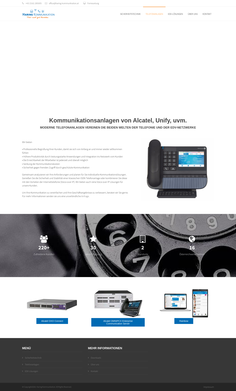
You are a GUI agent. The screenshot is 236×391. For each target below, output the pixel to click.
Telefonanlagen (154, 13)
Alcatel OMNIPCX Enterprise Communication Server (118, 322)
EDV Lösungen (30, 371)
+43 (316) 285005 (34, 3)
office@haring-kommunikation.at (64, 3)
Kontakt (207, 13)
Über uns (193, 13)
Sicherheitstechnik (130, 13)
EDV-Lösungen (175, 13)
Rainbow (183, 321)
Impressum (209, 386)
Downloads (94, 357)
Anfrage (85, 196)
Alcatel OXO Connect (52, 321)
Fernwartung (91, 3)
